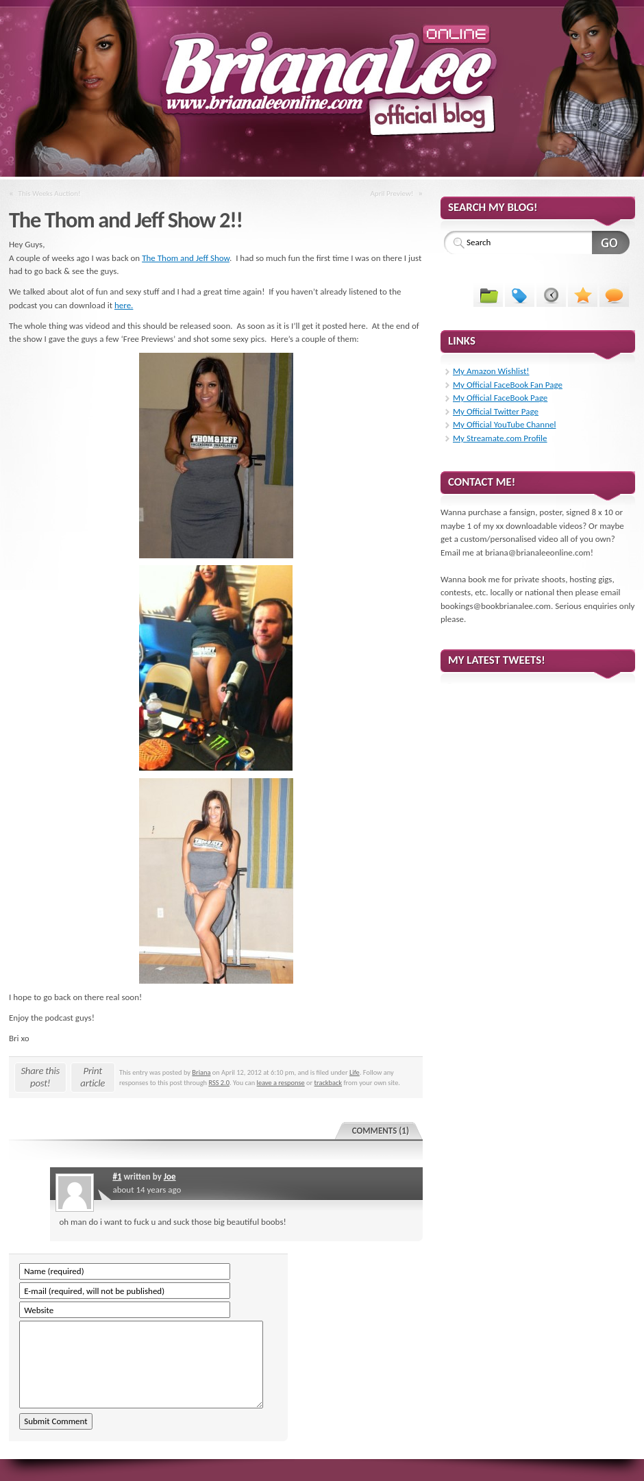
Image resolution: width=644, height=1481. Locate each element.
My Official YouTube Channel (504, 424)
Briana (201, 1072)
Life (354, 1072)
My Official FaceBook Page (500, 398)
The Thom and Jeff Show (186, 258)
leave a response (281, 1082)
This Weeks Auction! (49, 193)
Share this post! (40, 1077)
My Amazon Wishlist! (491, 371)
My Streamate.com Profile (500, 438)
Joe (170, 1176)
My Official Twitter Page (495, 411)
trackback (328, 1082)
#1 (116, 1176)
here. (123, 305)
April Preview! (391, 193)
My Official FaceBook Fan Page (507, 384)
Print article (92, 1077)
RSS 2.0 (219, 1082)
